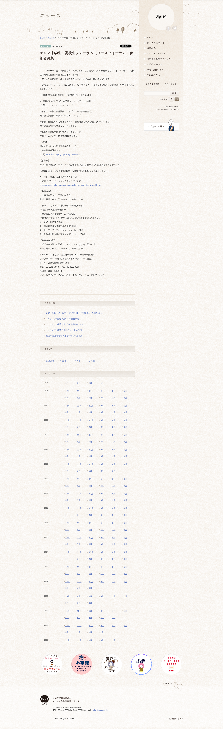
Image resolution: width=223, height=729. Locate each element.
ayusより (50, 361)
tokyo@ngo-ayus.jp (100, 710)
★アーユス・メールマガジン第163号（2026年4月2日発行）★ (74, 313)
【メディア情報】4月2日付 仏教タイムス (64, 324)
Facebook (168, 28)
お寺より (78, 361)
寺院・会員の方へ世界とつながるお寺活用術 (161, 69)
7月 (125, 391)
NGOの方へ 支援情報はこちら (161, 75)
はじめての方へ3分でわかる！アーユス (161, 64)
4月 (67, 383)
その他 (92, 361)
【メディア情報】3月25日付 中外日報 (64, 330)
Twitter (174, 28)
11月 (79, 391)
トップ (161, 37)
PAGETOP (167, 683)
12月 (67, 391)
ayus (161, 17)
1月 (102, 383)
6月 (67, 398)
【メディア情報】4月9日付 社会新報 (62, 319)
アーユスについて (161, 42)
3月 (78, 383)
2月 (90, 383)
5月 (78, 398)
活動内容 (161, 48)
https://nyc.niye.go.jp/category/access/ (63, 154)
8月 (113, 391)
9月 (102, 391)
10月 (91, 391)
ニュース (51, 38)
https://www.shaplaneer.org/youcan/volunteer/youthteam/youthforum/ (71, 185)
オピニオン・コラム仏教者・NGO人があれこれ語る (161, 53)
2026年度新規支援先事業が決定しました (64, 336)
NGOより (64, 361)
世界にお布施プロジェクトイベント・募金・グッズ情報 (161, 59)
